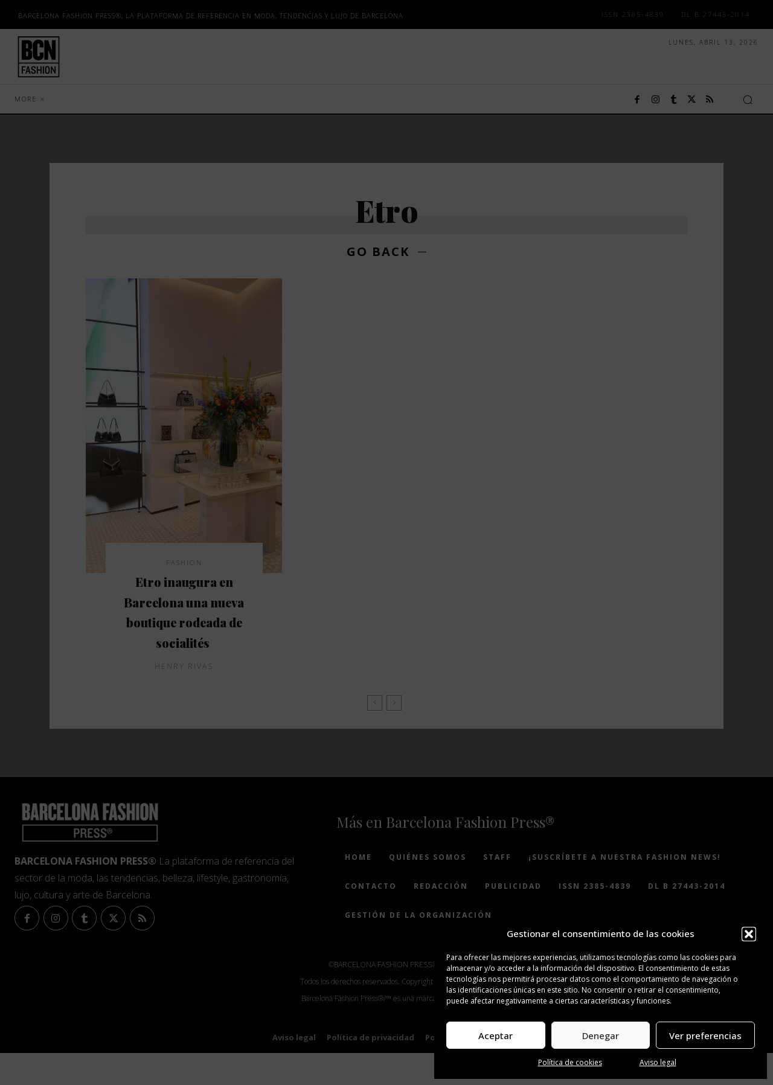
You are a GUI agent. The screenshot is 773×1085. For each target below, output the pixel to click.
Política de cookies (570, 1062)
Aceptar (495, 1035)
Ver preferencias (705, 1035)
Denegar (600, 1035)
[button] (749, 934)
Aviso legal (658, 1062)
